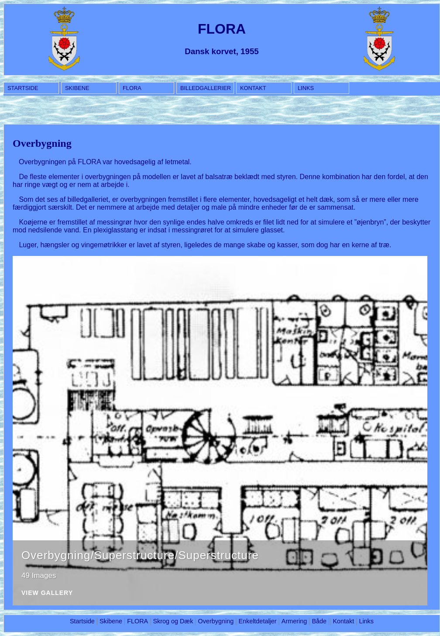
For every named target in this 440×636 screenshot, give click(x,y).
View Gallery (47, 593)
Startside (22, 88)
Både (319, 621)
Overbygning (216, 621)
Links (306, 88)
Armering (294, 621)
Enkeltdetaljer (257, 621)
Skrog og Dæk (173, 621)
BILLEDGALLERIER (205, 88)
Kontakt (253, 88)
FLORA (132, 88)
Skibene (77, 88)
